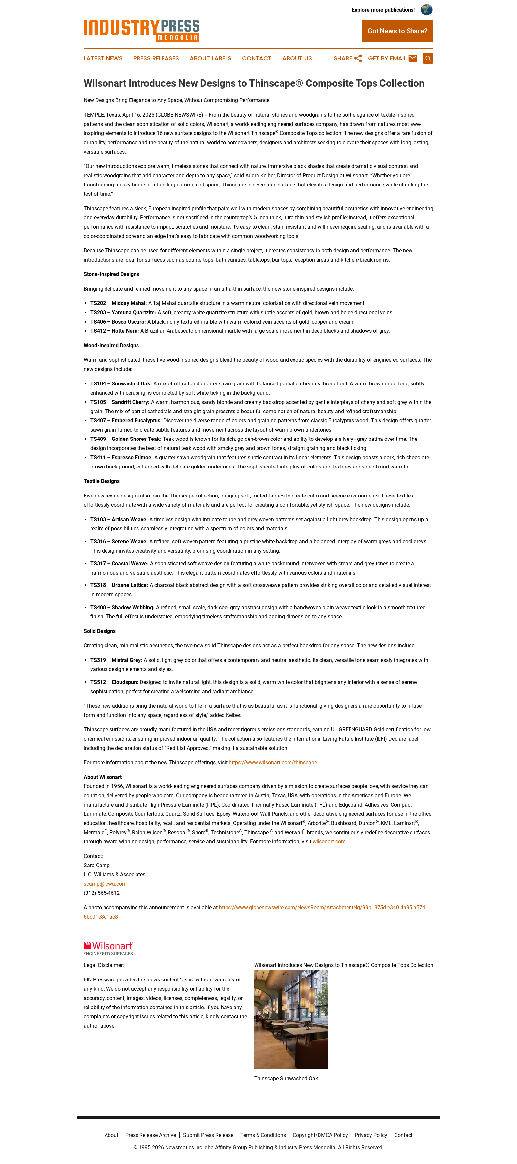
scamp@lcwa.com (105, 884)
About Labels (210, 58)
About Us (297, 58)
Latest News (103, 58)
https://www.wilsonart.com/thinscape (273, 762)
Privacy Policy (371, 1135)
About (111, 1135)
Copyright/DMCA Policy (320, 1135)
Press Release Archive (150, 1135)
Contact (257, 58)
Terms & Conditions (263, 1135)
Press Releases (156, 58)
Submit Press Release (208, 1135)
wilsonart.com (329, 841)
